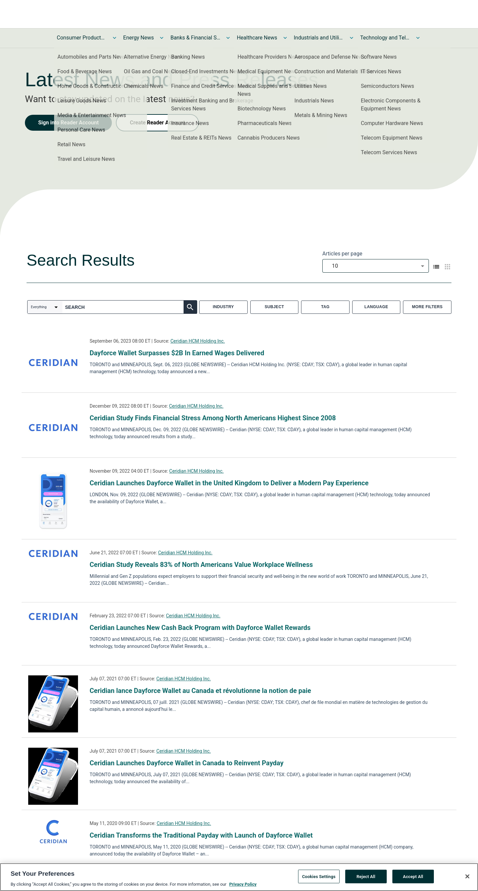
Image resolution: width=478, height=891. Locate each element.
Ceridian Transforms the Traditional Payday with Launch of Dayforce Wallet (201, 835)
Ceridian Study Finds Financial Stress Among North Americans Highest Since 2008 (213, 418)
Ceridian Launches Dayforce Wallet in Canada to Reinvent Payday (186, 763)
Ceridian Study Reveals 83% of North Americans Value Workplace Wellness (201, 565)
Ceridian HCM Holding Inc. (197, 341)
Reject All (366, 879)
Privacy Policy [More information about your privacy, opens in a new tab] (242, 887)
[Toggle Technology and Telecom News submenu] (418, 37)
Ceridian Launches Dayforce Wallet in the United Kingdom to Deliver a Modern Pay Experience (229, 483)
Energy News (138, 37)
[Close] (467, 879)
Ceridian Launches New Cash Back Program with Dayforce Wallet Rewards (200, 628)
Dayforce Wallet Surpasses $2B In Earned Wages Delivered (177, 353)
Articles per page (342, 253)
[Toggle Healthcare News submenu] (285, 37)
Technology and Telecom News (385, 37)
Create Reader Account (157, 122)
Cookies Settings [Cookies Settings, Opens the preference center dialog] (319, 879)
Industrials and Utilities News (319, 37)
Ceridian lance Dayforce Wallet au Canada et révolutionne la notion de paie (200, 691)
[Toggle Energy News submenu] (161, 37)
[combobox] (375, 266)
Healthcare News (257, 37)
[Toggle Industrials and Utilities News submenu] (351, 37)
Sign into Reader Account (68, 122)
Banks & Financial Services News (195, 37)
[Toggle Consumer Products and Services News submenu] (114, 37)
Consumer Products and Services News (82, 37)
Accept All (413, 879)
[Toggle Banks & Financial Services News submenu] (228, 37)
